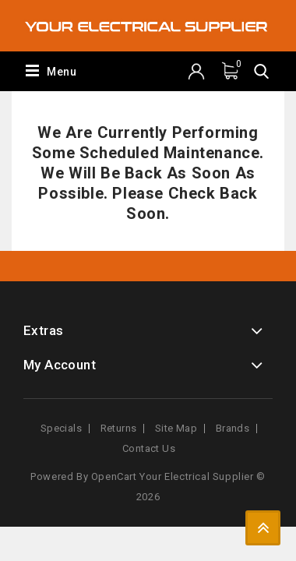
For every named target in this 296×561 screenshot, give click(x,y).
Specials (61, 428)
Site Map (176, 428)
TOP (262, 527)
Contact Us (148, 448)
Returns (118, 428)
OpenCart (114, 476)
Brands (232, 428)
